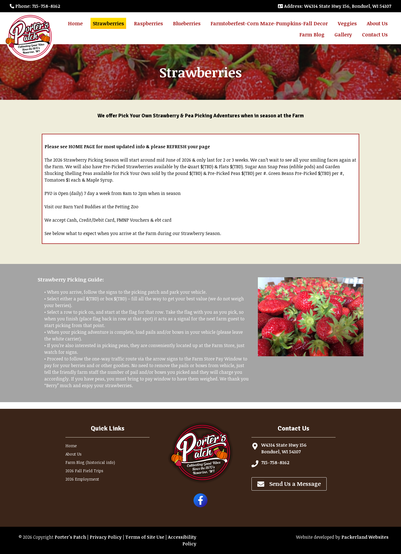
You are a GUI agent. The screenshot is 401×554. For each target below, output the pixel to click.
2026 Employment (82, 479)
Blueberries (186, 23)
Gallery (343, 34)
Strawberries (108, 23)
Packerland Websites (364, 537)
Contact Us (375, 34)
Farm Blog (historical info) (90, 462)
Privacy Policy (106, 537)
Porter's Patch (70, 537)
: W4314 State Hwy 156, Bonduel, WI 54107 (334, 6)
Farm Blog (311, 34)
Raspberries (148, 23)
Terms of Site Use (144, 537)
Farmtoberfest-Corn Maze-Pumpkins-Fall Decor (269, 23)
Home (75, 23)
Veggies (347, 23)
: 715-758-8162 (35, 6)
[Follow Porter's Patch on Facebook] (200, 506)
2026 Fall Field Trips (84, 470)
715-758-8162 (275, 462)
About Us (377, 23)
